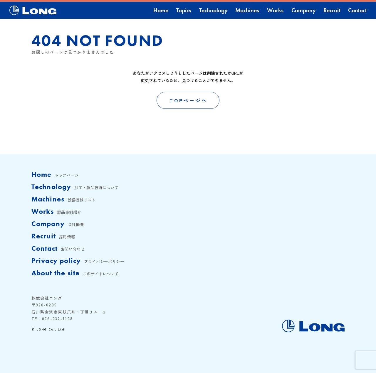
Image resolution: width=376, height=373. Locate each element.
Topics (183, 10)
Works (275, 10)
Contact (357, 10)
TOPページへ (188, 100)
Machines (247, 10)
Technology (213, 10)
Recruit (331, 10)
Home (160, 10)
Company (303, 10)
